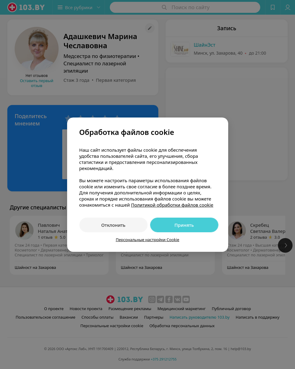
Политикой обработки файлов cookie (172, 205)
